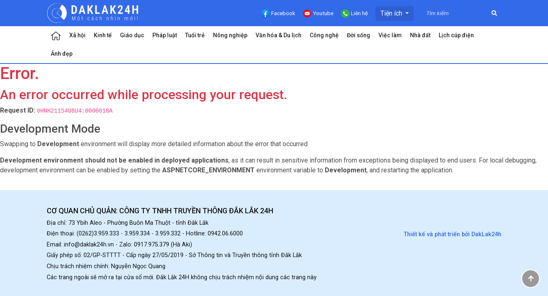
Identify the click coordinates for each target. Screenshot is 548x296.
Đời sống (358, 35)
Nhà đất (420, 35)
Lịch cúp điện (456, 35)
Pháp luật (164, 35)
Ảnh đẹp (61, 53)
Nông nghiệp (230, 35)
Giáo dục (132, 35)
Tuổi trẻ (195, 35)
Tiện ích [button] (392, 13)
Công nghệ (324, 35)
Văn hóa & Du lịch (278, 35)
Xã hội (77, 35)
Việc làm (390, 35)
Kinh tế (103, 35)
